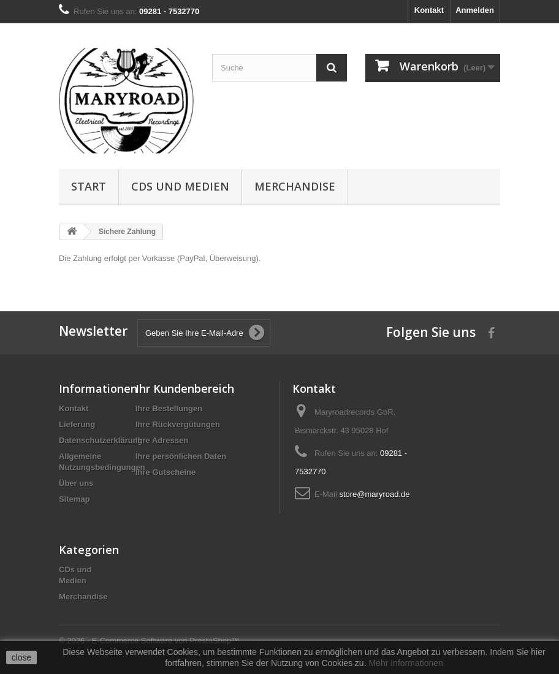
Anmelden (474, 10)
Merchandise (294, 186)
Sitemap (74, 499)
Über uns (76, 483)
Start (88, 186)
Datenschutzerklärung (101, 440)
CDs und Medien (180, 186)
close (22, 657)
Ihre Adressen (161, 440)
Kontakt (429, 10)
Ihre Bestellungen (168, 408)
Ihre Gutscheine (165, 472)
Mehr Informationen (405, 663)
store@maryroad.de (374, 494)
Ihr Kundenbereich (184, 388)
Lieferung (77, 424)
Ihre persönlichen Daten (180, 456)
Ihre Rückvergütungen (177, 424)
